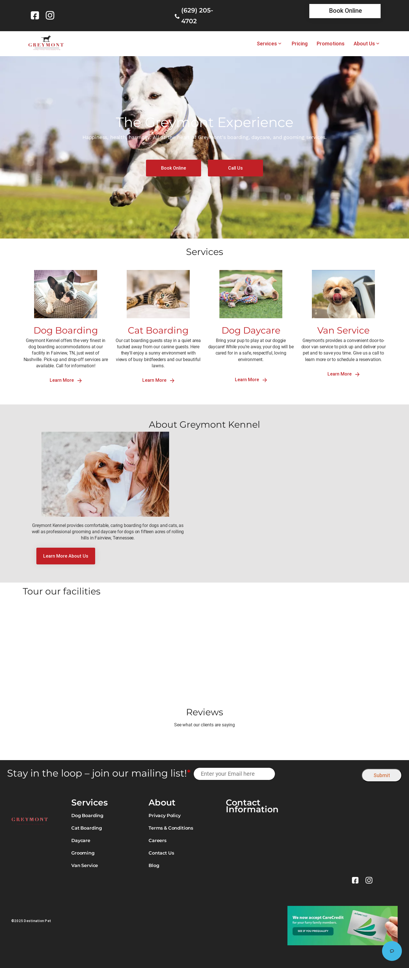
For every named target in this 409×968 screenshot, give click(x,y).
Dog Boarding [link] (87, 815)
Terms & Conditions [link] (171, 828)
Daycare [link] (80, 840)
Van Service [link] (84, 865)
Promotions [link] (331, 43)
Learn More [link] (66, 380)
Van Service (343, 330)
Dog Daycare (251, 330)
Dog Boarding (66, 330)
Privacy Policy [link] (165, 815)
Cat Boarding (158, 330)
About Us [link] (364, 43)
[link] (35, 15)
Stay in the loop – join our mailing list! (99, 773)
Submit (381, 775)
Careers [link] (157, 840)
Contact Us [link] (161, 853)
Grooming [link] (83, 853)
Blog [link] (154, 865)
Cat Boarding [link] (86, 828)
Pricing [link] (300, 43)
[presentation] (318, 774)
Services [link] (267, 43)
